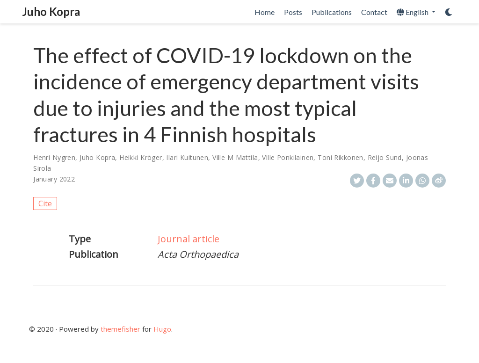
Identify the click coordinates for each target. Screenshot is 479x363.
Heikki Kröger (140, 157)
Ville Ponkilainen (287, 157)
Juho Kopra (51, 11)
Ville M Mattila (235, 157)
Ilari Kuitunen (187, 157)
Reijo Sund (385, 157)
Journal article (188, 238)
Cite (45, 203)
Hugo (162, 329)
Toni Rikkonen (340, 157)
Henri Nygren (54, 157)
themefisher (120, 329)
